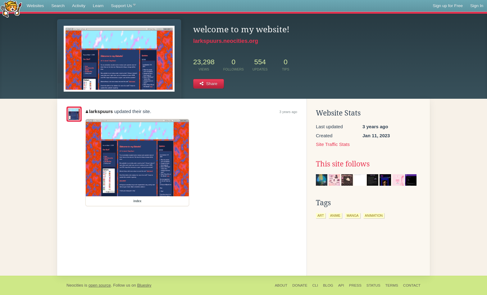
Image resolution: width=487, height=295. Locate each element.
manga (353, 215)
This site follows (343, 164)
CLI (315, 285)
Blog (328, 285)
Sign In (476, 5)
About (281, 285)
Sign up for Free (448, 5)
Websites (35, 5)
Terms (391, 285)
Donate (299, 285)
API (341, 285)
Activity (78, 5)
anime (335, 215)
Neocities (74, 285)
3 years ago (288, 112)
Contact (412, 285)
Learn (98, 5)
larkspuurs (99, 111)
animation (374, 215)
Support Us (123, 5)
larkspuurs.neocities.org (225, 41)
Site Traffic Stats (333, 144)
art (320, 215)
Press (355, 285)
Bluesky (144, 285)
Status (373, 285)
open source (100, 285)
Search (58, 5)
